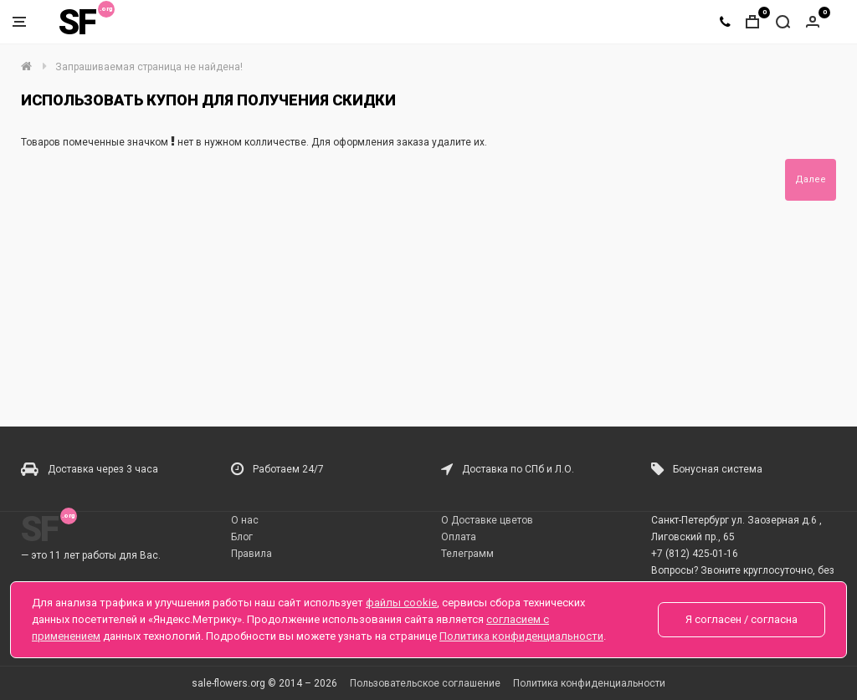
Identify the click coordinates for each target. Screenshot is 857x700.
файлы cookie (401, 602)
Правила (251, 553)
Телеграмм (467, 553)
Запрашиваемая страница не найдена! (149, 67)
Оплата (458, 537)
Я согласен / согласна (741, 619)
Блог (242, 537)
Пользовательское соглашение (425, 683)
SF (77, 22)
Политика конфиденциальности (589, 683)
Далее (810, 179)
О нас (245, 520)
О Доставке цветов (487, 520)
